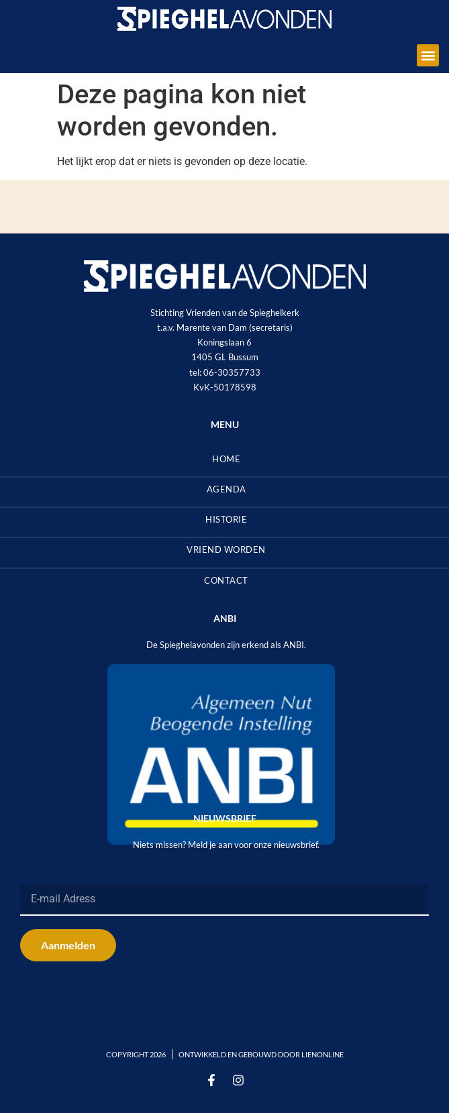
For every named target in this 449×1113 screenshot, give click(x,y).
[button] (428, 55)
